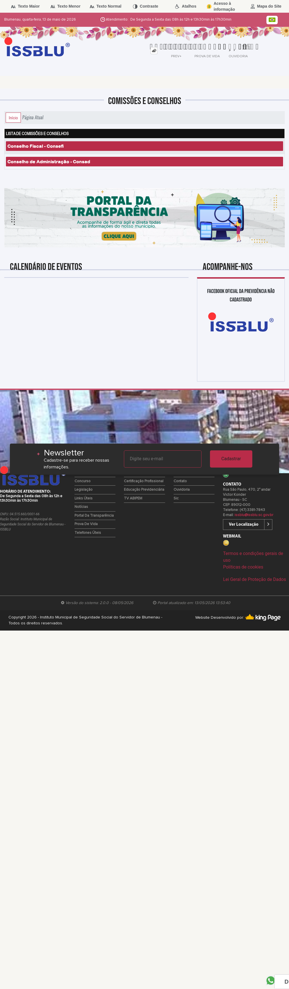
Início (13, 117)
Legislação (84, 490)
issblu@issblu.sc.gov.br (254, 515)
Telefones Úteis (88, 533)
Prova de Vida (86, 524)
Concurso (83, 481)
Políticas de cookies (243, 567)
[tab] (153, 50)
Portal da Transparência (94, 515)
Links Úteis (84, 498)
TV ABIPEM (133, 498)
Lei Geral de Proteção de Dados (254, 579)
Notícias (81, 507)
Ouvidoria (182, 490)
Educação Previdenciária (144, 490)
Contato (180, 481)
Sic (176, 498)
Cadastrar (231, 458)
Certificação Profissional (143, 481)
